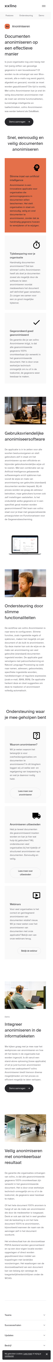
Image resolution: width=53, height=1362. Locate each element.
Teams (25, 1315)
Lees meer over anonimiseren (25, 793)
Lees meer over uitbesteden (25, 873)
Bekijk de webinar (29, 951)
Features (9, 15)
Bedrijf (25, 1345)
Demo (41, 15)
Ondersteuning (26, 15)
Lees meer (27, 1354)
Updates (25, 1335)
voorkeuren (9, 1356)
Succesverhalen (25, 1325)
